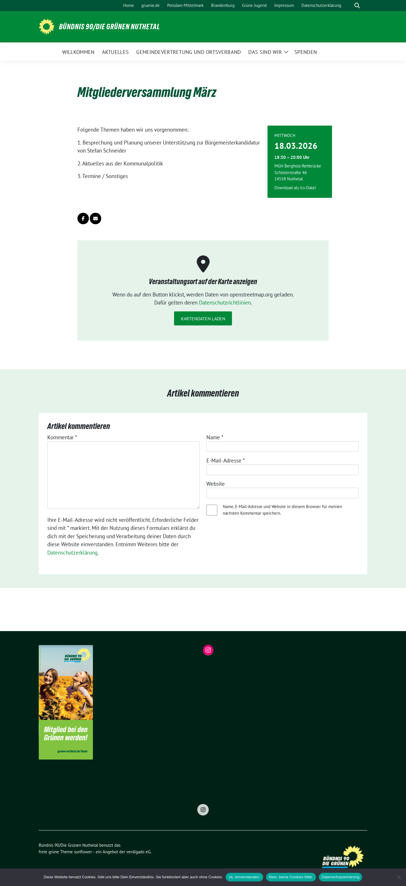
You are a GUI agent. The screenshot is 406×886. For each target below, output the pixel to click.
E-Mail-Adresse (225, 460)
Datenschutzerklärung (72, 552)
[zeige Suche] (357, 5)
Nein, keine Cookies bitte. (291, 877)
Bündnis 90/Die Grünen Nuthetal (109, 26)
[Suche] (349, 5)
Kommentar (62, 437)
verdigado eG (138, 851)
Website (215, 483)
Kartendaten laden (203, 318)
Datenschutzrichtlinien (225, 302)
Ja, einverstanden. (244, 877)
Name (214, 437)
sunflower (83, 851)
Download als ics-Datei (295, 187)
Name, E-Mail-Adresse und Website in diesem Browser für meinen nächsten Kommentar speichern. (282, 510)
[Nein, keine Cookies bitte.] (399, 877)
